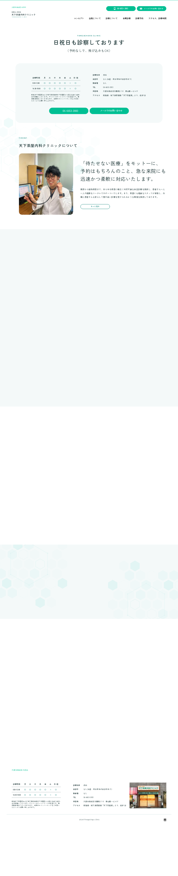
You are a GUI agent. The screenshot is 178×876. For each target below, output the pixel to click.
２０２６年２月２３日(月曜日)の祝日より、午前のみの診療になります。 (89, 2)
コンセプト (79, 19)
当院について (95, 19)
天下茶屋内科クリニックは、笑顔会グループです (89, 859)
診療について (112, 19)
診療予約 (139, 19)
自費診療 (127, 19)
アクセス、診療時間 (157, 19)
